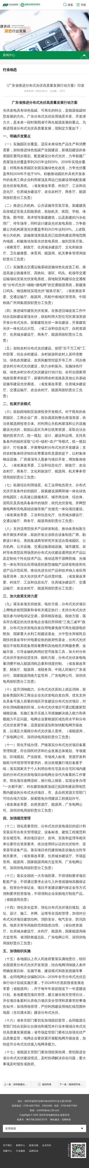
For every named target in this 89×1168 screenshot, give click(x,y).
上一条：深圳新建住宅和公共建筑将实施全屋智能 (17, 1084)
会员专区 (46, 1145)
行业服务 (20, 1151)
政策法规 (33, 1145)
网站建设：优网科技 (60, 1119)
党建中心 (7, 1151)
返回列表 (44, 1084)
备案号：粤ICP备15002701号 (32, 1119)
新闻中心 (20, 1145)
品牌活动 (33, 1151)
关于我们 (7, 1145)
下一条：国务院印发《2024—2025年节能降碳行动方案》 (73, 1084)
